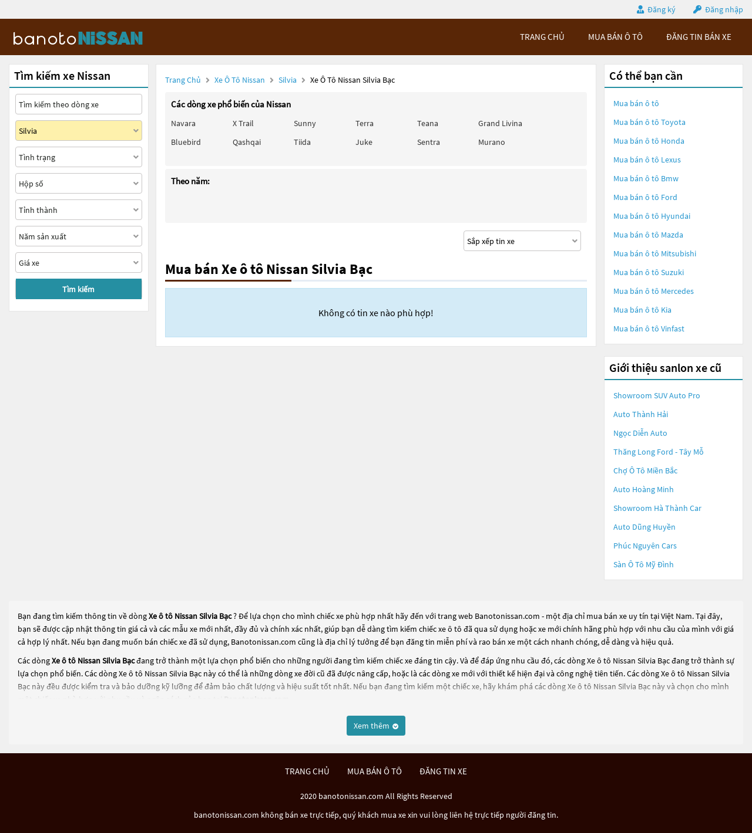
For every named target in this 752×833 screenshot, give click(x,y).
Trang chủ (183, 80)
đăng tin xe (443, 771)
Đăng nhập (724, 9)
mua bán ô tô (615, 36)
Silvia (288, 80)
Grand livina (500, 123)
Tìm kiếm (78, 289)
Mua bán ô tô (636, 103)
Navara (183, 123)
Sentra (428, 142)
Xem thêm (376, 725)
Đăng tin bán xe (698, 36)
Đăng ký (661, 9)
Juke (363, 142)
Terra (364, 123)
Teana (427, 123)
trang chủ (542, 36)
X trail (243, 123)
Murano (491, 142)
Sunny (305, 123)
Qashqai (247, 142)
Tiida (302, 142)
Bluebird (186, 142)
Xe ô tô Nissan (239, 80)
